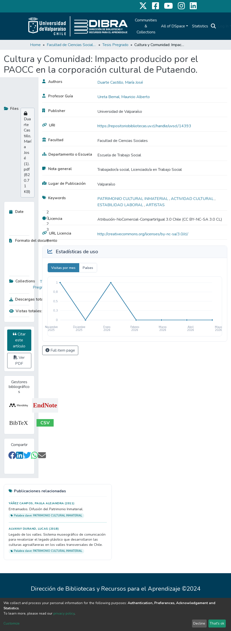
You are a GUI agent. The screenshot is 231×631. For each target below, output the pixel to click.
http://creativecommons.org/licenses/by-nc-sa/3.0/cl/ (142, 234)
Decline (199, 623)
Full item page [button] (60, 350)
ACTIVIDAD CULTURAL (193, 198)
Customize (11, 623)
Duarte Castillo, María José (120, 82)
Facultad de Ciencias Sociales (71, 45)
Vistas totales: (25, 311)
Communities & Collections (146, 26)
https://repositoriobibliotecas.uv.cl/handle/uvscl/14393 (144, 126)
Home (35, 45)
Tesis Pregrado (115, 45)
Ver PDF (19, 360)
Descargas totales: (27, 299)
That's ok (217, 623)
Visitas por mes (63, 267)
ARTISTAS (155, 205)
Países (88, 267)
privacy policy (64, 613)
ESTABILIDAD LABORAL (120, 205)
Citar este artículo (19, 340)
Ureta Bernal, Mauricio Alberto (123, 97)
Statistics (200, 26)
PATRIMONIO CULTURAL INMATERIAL (133, 198)
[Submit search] (213, 26)
